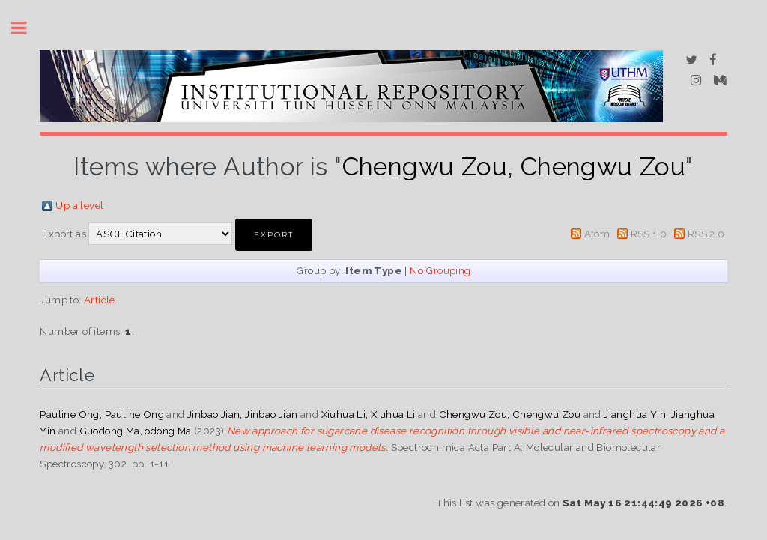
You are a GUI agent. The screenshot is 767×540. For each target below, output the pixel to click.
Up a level (79, 205)
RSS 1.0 (649, 234)
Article (99, 300)
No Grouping (440, 270)
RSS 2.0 (706, 234)
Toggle (27, 28)
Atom (597, 234)
